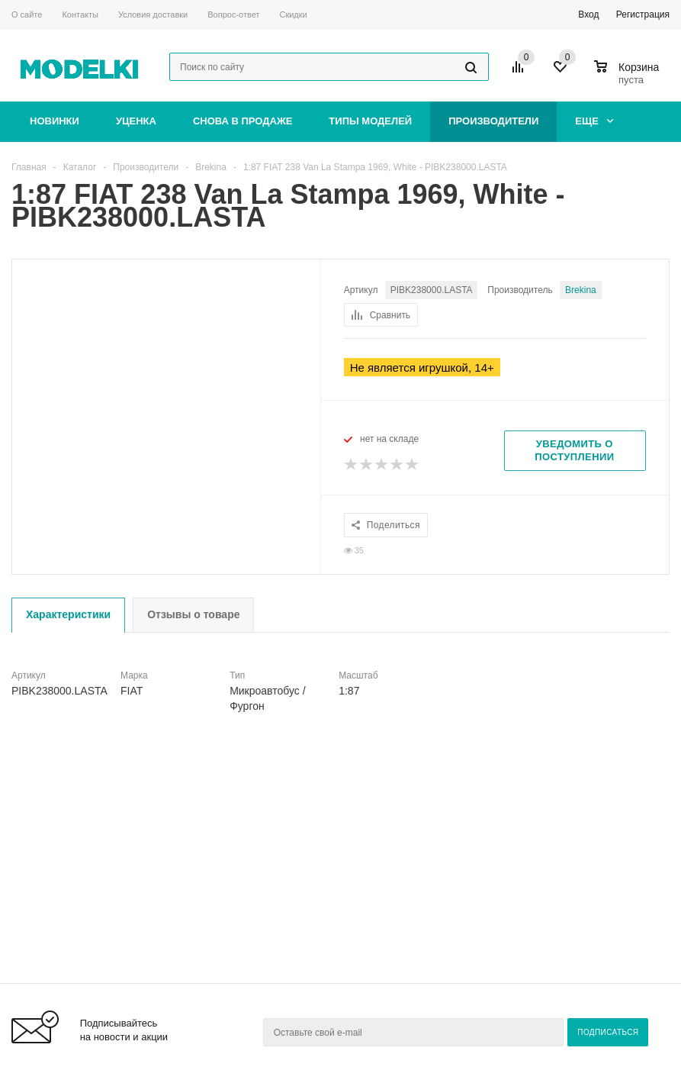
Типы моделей (370, 121)
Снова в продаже (242, 121)
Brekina (581, 290)
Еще (594, 121)
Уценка (136, 121)
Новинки (54, 121)
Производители (493, 121)
